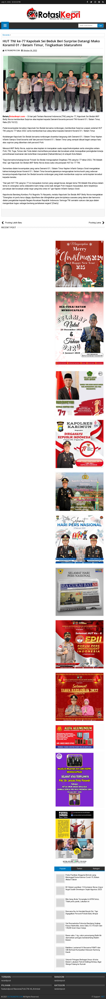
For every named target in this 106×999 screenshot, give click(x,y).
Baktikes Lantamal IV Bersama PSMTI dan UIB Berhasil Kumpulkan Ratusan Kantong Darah (83, 949)
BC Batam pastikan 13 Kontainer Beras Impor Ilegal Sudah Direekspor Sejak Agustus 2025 (84, 888)
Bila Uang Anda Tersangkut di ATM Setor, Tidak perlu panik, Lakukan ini (82, 900)
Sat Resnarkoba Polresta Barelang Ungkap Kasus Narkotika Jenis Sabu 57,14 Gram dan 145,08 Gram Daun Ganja (84, 925)
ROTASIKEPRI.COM (15, 997)
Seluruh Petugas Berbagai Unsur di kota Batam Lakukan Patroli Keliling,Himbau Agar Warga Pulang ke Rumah (83, 961)
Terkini (79, 869)
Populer (63, 869)
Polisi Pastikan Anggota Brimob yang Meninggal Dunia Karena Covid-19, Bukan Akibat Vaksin (82, 877)
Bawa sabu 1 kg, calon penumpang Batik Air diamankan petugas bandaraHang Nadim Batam (84, 937)
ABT (103, 997)
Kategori (96, 869)
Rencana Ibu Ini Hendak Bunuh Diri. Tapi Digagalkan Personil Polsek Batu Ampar (82, 912)
